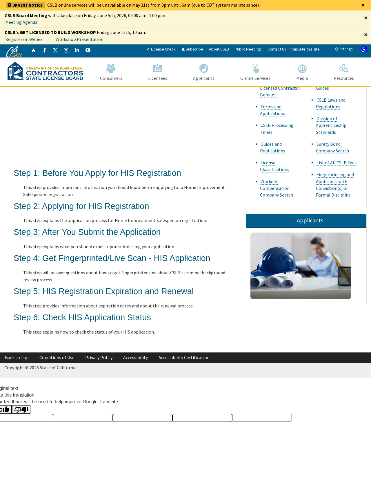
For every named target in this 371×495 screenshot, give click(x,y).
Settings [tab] (343, 48)
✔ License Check (161, 49)
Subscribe (192, 49)
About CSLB (219, 49)
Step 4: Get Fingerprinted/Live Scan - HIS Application (112, 258)
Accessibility (135, 357)
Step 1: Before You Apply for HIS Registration (97, 173)
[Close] (363, 5)
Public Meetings (248, 49)
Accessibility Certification (184, 357)
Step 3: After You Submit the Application (87, 232)
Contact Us (277, 49)
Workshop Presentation (79, 39)
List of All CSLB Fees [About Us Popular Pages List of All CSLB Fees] (337, 162)
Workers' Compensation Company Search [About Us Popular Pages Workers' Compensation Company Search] (276, 188)
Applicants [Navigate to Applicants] (204, 71)
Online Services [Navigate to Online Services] (255, 71)
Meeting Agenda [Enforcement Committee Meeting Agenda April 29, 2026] (21, 22)
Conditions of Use (56, 357)
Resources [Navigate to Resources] (343, 71)
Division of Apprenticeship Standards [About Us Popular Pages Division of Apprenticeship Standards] (331, 125)
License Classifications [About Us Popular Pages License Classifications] (274, 166)
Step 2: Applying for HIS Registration (81, 206)
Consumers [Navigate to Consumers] (111, 71)
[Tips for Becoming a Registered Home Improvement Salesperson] (90, 126)
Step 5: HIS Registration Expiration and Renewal (104, 291)
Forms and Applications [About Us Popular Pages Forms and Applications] (272, 110)
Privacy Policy (98, 357)
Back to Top (17, 357)
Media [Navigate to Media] (302, 71)
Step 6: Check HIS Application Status (82, 317)
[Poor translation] (21, 409)
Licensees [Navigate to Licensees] (157, 71)
